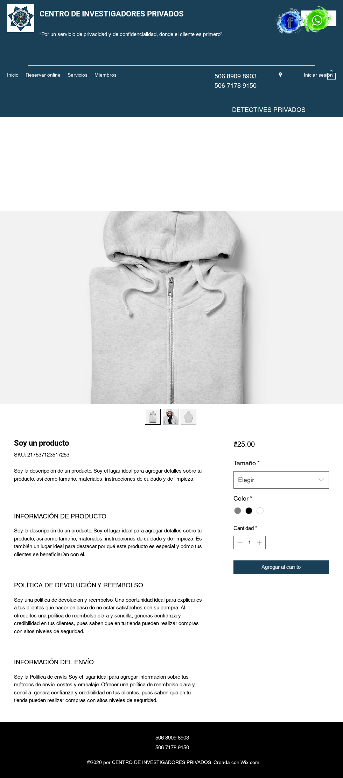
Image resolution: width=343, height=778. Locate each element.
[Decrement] (239, 542)
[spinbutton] (249, 542)
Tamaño (246, 463)
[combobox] (281, 480)
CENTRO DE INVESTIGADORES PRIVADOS (112, 13)
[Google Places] (280, 74)
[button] (331, 75)
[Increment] (260, 542)
